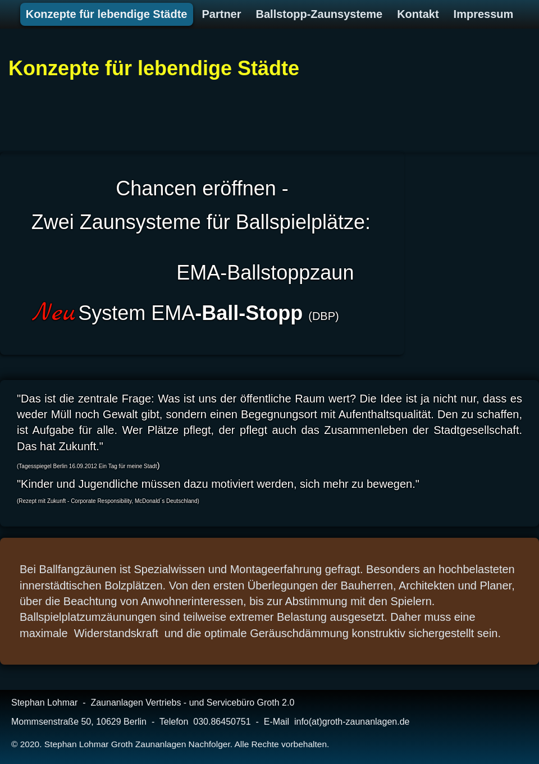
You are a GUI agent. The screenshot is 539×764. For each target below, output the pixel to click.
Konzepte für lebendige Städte (153, 68)
